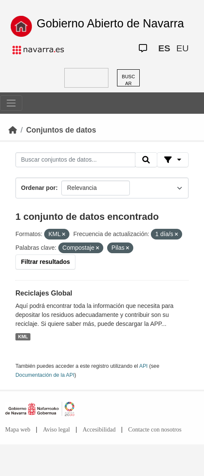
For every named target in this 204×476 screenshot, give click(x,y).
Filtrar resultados (45, 261)
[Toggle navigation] (11, 103)
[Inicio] (13, 130)
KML (23, 336)
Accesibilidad (99, 429)
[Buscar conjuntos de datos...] (75, 160)
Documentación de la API (45, 375)
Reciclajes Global (43, 293)
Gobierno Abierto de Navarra (110, 23)
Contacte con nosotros (154, 429)
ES (164, 48)
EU (182, 48)
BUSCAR (128, 80)
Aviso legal (56, 429)
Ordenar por (38, 187)
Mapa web (17, 429)
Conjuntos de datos (61, 130)
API (143, 366)
